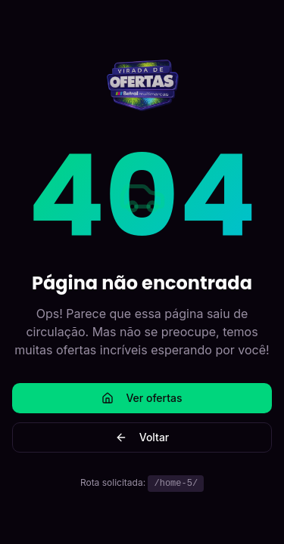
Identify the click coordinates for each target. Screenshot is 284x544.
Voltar (142, 437)
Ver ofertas (141, 397)
